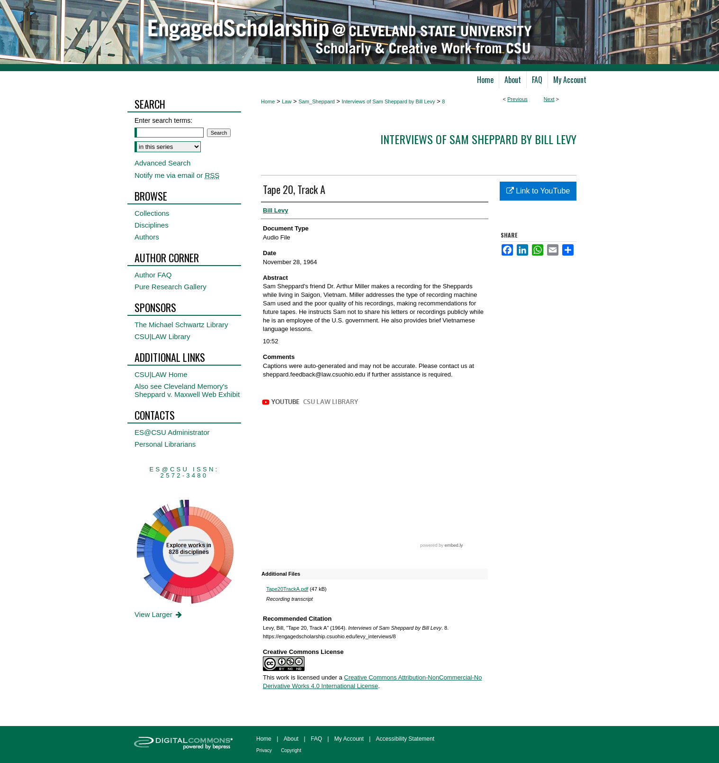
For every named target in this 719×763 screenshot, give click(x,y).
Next (549, 99)
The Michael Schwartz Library (181, 325)
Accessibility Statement (405, 738)
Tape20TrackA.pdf (287, 589)
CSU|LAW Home (161, 374)
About (291, 738)
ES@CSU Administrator (172, 432)
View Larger (159, 614)
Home (268, 101)
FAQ (316, 738)
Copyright (291, 750)
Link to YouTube (538, 191)
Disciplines (152, 225)
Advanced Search (162, 163)
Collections (152, 213)
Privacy (264, 750)
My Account (349, 738)
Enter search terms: (163, 120)
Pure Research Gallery (171, 287)
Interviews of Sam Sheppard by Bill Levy (388, 101)
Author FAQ (153, 275)
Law (286, 101)
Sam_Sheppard (316, 101)
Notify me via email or (177, 175)
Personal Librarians (165, 444)
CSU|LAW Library (162, 336)
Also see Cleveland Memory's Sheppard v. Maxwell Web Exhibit (187, 390)
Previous (517, 99)
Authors (147, 237)
